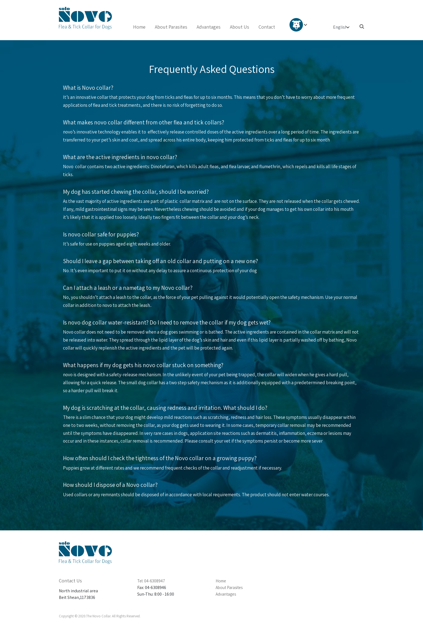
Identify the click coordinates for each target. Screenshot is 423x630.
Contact (267, 27)
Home (139, 27)
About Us (239, 27)
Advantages (209, 27)
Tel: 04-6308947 (151, 580)
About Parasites (171, 27)
